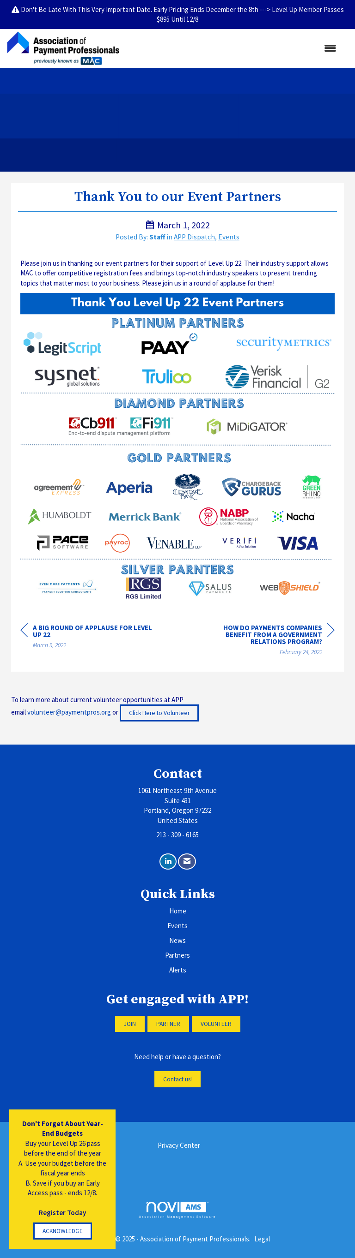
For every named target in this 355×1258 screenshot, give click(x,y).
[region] (265, 641)
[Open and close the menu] (232, 48)
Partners (177, 955)
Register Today (62, 1212)
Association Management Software (177, 1210)
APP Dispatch (194, 237)
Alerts (177, 970)
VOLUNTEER (216, 1024)
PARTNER (168, 1024)
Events (228, 237)
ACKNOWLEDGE (63, 1231)
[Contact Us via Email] (187, 861)
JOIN (130, 1024)
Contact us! (177, 1079)
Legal (262, 1238)
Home (177, 910)
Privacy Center (179, 1145)
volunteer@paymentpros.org (69, 712)
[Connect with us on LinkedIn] (168, 861)
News (177, 940)
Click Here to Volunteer (159, 713)
